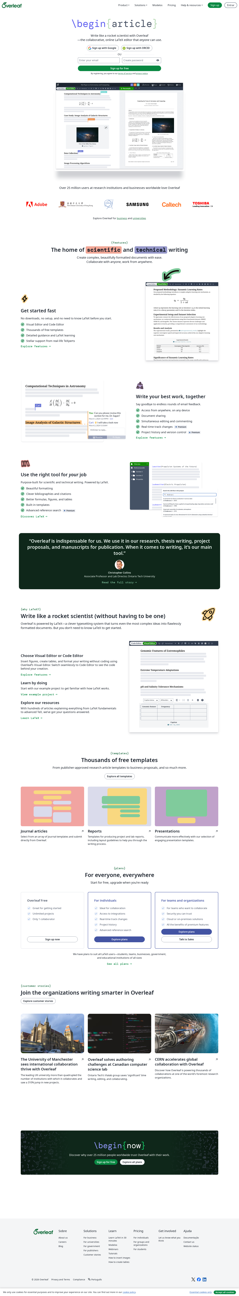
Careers (62, 1241)
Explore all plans (132, 1162)
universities (139, 218)
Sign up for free (106, 1162)
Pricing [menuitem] (172, 5)
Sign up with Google (102, 48)
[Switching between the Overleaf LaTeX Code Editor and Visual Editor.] (182, 321)
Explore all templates (119, 776)
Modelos (113, 1244)
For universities (91, 1241)
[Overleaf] (12, 5)
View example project (39, 694)
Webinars (113, 1249)
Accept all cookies (225, 1292)
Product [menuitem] (123, 5)
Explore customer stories (38, 1001)
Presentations (186, 831)
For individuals (141, 1237)
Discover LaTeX (34, 516)
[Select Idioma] (94, 1280)
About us (63, 1237)
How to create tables (119, 1262)
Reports (119, 831)
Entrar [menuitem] (230, 5)
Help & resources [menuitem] (191, 5)
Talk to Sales (186, 939)
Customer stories (92, 1254)
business (122, 218)
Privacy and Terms (60, 1279)
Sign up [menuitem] (214, 5)
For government (92, 1246)
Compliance (79, 1279)
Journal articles (52, 831)
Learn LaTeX (32, 718)
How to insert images (119, 1257)
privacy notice (142, 73)
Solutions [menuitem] (140, 5)
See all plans (119, 964)
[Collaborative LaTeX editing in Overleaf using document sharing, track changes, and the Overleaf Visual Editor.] (119, 126)
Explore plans (120, 939)
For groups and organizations (141, 1243)
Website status (191, 1246)
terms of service (125, 73)
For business (90, 1237)
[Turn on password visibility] (157, 60)
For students (140, 1249)
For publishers (91, 1250)
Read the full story (119, 582)
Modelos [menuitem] (157, 5)
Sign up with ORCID (136, 48)
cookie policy (129, 1292)
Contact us (189, 1241)
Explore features (36, 346)
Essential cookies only (201, 1292)
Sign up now (52, 939)
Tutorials (113, 1253)
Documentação (191, 1237)
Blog (61, 1246)
